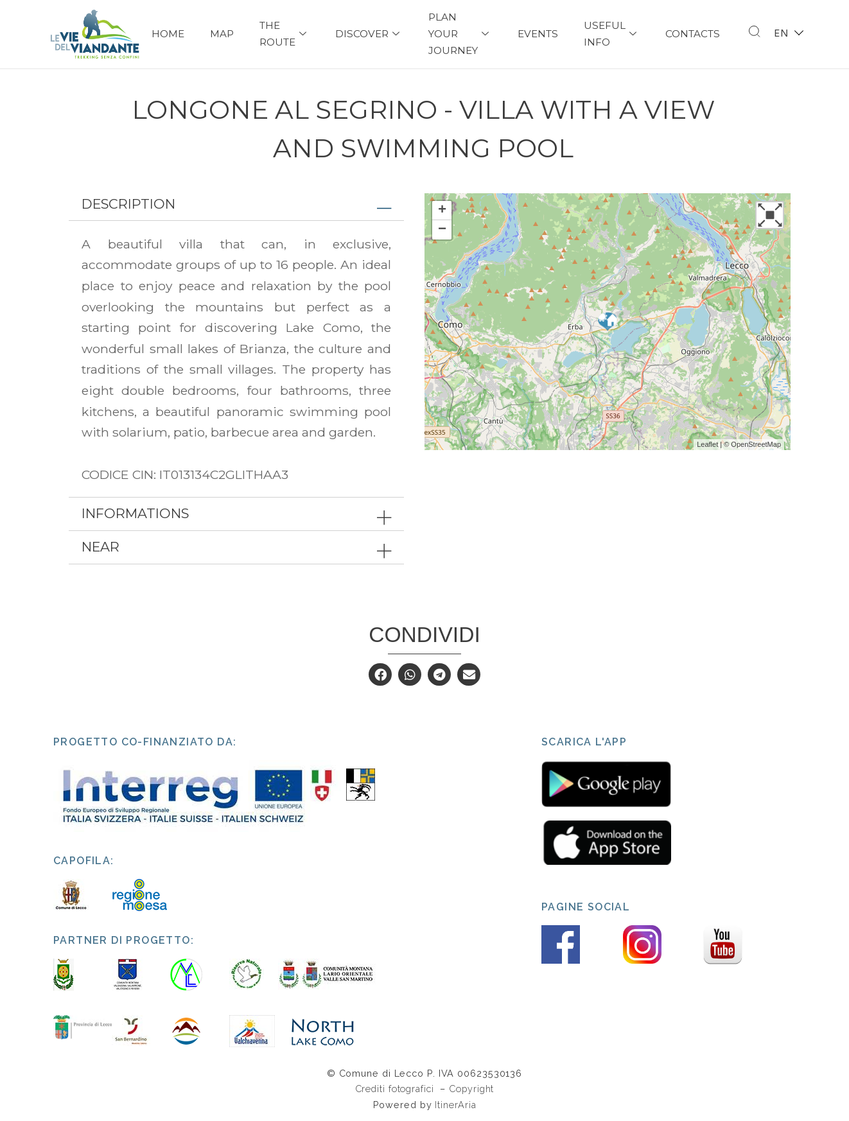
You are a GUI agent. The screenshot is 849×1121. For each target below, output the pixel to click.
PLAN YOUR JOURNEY (460, 33)
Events (538, 34)
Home (168, 34)
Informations (135, 513)
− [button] (442, 229)
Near (100, 547)
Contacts (692, 34)
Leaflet (707, 444)
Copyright (471, 1088)
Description (128, 204)
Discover (369, 34)
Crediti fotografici (396, 1088)
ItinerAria (455, 1104)
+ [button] (442, 210)
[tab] (236, 204)
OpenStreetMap (756, 444)
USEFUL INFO (612, 33)
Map (222, 34)
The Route (284, 33)
